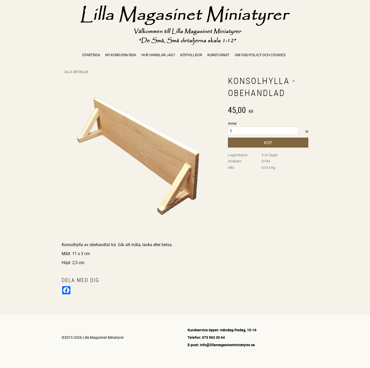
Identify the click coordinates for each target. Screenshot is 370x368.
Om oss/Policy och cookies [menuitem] (260, 54)
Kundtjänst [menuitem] (218, 54)
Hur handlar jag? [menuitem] (158, 54)
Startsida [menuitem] (91, 54)
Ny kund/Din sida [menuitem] (120, 54)
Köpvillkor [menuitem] (191, 54)
